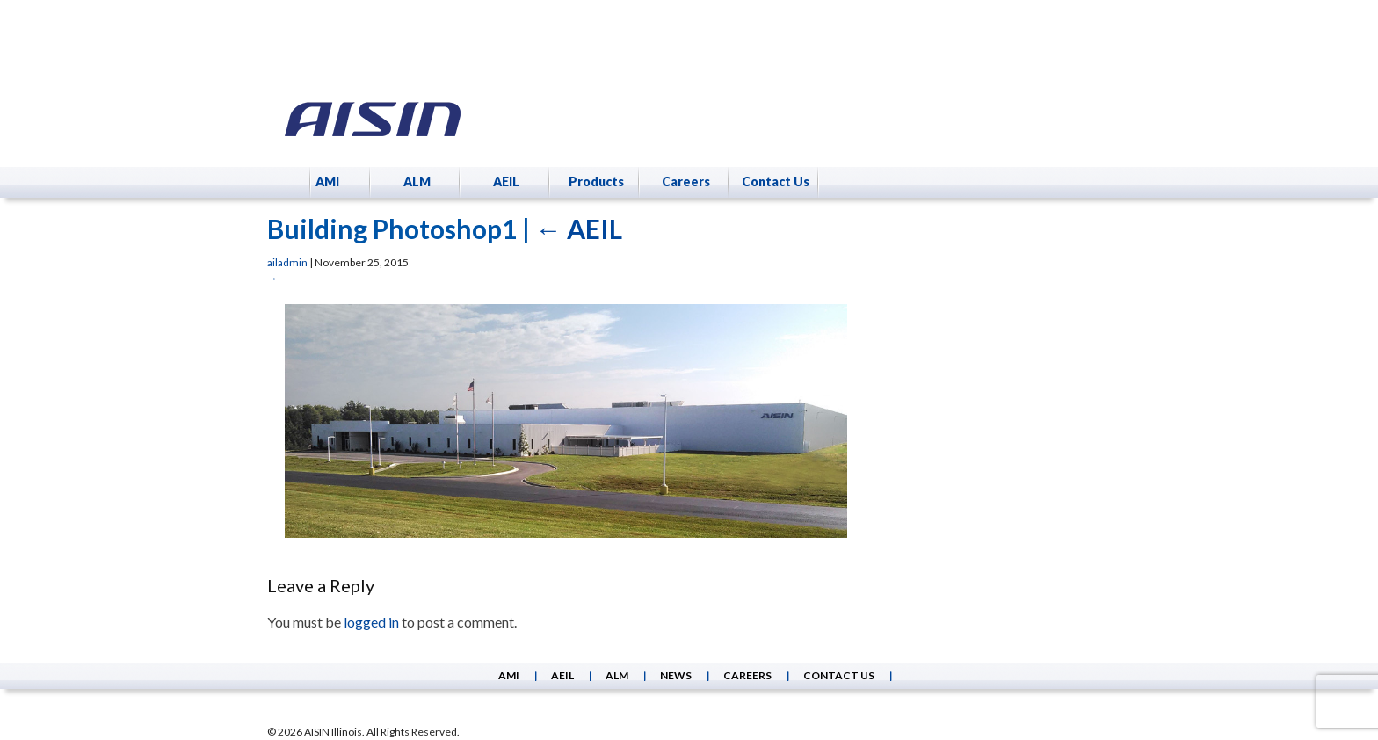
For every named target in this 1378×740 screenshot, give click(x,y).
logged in (371, 621)
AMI (327, 181)
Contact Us (775, 181)
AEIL (506, 181)
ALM (417, 181)
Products (596, 181)
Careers (686, 181)
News (676, 675)
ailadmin (287, 262)
